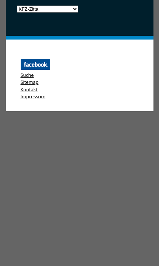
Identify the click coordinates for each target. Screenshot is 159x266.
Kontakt (29, 89)
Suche (27, 75)
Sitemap (30, 82)
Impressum (33, 96)
